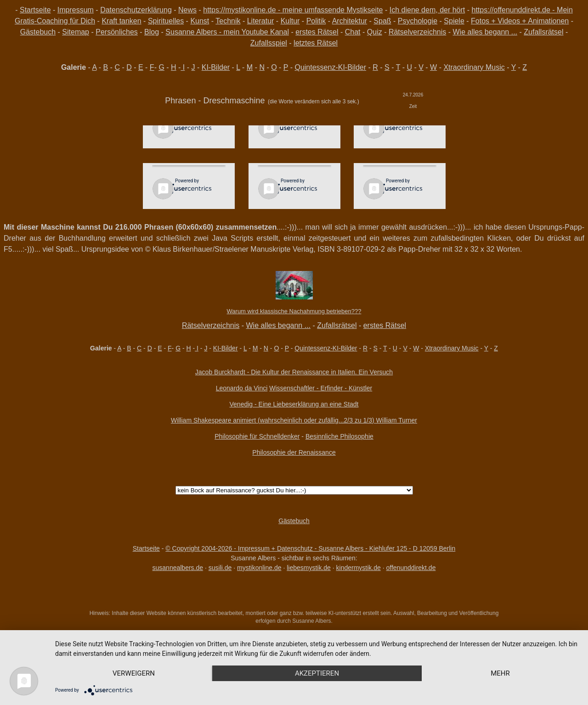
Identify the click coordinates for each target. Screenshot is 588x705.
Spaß (382, 21)
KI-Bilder (216, 67)
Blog (151, 32)
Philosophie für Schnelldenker (257, 436)
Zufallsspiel (268, 43)
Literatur (260, 21)
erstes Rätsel (316, 32)
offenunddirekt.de (411, 567)
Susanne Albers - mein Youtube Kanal (227, 32)
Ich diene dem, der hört (427, 10)
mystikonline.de (259, 567)
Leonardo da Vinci (242, 388)
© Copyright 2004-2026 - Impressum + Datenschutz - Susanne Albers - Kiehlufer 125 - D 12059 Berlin (310, 548)
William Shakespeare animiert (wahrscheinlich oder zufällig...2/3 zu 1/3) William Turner (294, 420)
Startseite (35, 10)
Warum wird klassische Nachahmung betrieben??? (294, 311)
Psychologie (417, 21)
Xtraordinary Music (473, 67)
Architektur (349, 21)
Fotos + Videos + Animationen (520, 21)
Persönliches (117, 32)
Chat (353, 32)
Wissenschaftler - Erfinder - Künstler (320, 388)
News (187, 10)
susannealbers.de (178, 567)
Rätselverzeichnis (417, 32)
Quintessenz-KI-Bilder (330, 67)
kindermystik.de (358, 567)
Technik (227, 21)
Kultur (290, 21)
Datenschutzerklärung (136, 10)
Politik (316, 21)
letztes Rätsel (316, 43)
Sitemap (75, 32)
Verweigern (134, 673)
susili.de (220, 567)
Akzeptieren (317, 673)
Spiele (454, 21)
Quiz (374, 32)
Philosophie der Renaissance (293, 452)
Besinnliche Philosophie (339, 436)
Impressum (75, 10)
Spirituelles (166, 21)
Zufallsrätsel (543, 32)
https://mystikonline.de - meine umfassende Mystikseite (293, 10)
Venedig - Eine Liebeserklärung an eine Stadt (294, 404)
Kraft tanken (121, 21)
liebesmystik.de (309, 567)
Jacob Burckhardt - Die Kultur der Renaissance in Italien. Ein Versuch (294, 372)
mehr (500, 673)
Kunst (199, 21)
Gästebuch (38, 32)
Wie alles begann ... (485, 32)
